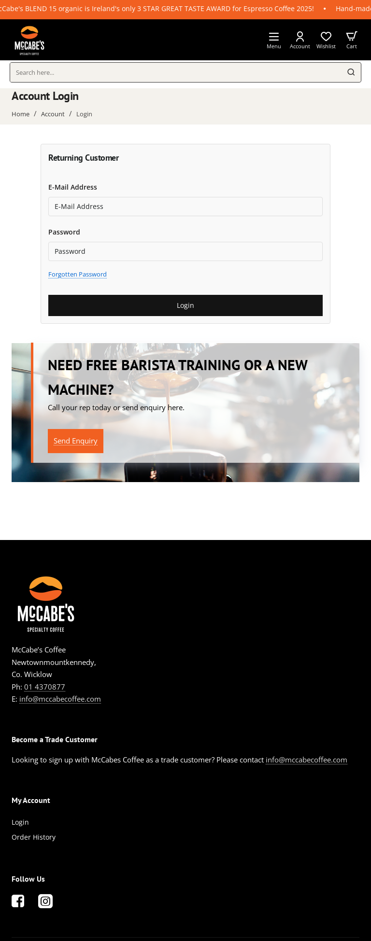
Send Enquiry (76, 440)
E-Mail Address (72, 187)
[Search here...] (351, 72)
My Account (31, 800)
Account (53, 114)
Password (64, 231)
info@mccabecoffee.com (60, 699)
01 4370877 (44, 687)
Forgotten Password (77, 274)
